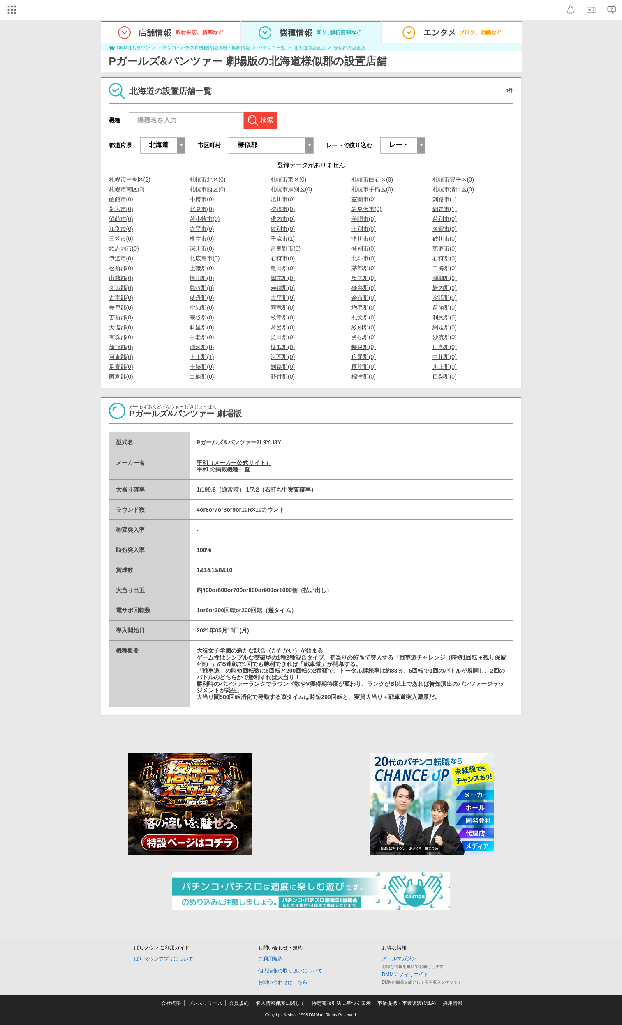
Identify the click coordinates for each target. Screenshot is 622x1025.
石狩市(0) (283, 258)
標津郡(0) (363, 376)
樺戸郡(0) (121, 307)
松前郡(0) (121, 268)
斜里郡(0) (202, 327)
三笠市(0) (121, 238)
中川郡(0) (444, 357)
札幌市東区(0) (288, 179)
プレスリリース (205, 1003)
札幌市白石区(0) (372, 179)
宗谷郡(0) (202, 317)
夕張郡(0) (444, 298)
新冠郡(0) (121, 347)
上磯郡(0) (202, 268)
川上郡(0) (444, 367)
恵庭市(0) (444, 248)
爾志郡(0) (283, 278)
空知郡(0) (202, 307)
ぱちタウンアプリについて (163, 959)
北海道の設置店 (310, 47)
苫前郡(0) (121, 317)
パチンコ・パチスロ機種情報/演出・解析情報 (204, 47)
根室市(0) (202, 238)
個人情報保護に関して (280, 1003)
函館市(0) (121, 199)
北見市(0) (202, 209)
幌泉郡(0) (363, 347)
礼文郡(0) (363, 317)
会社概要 (171, 1003)
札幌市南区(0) (127, 189)
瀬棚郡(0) (444, 278)
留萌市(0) (121, 219)
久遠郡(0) (121, 288)
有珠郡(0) (121, 337)
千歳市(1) (283, 238)
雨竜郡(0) (283, 307)
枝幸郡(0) (283, 317)
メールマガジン (399, 958)
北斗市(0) (363, 258)
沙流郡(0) (444, 337)
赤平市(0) (202, 229)
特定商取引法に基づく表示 (341, 1003)
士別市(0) (363, 229)
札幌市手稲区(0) (372, 189)
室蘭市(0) (363, 199)
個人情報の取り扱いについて (290, 971)
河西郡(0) (283, 357)
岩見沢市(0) (366, 209)
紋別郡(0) (363, 327)
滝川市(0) (363, 238)
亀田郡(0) (283, 268)
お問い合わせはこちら (283, 982)
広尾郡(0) (363, 357)
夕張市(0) (283, 209)
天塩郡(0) (121, 327)
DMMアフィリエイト (405, 974)
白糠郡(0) (202, 376)
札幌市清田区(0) (453, 189)
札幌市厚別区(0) (291, 189)
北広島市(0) (205, 258)
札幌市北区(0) (207, 179)
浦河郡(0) (202, 347)
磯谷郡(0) (363, 288)
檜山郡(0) (202, 278)
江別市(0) (121, 229)
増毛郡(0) (363, 307)
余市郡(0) (363, 298)
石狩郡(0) (444, 258)
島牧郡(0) (202, 288)
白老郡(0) (202, 337)
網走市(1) (444, 209)
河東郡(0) (121, 357)
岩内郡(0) (444, 288)
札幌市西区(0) (207, 189)
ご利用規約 (270, 959)
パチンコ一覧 (271, 47)
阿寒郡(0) (121, 376)
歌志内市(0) (124, 248)
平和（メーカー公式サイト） (234, 463)
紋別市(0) (283, 229)
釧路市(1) (444, 199)
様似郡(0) (283, 347)
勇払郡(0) (363, 337)
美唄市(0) (363, 219)
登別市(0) (363, 248)
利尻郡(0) (444, 317)
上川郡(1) (202, 357)
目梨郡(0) (444, 376)
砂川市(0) (444, 238)
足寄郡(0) (121, 367)
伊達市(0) (121, 258)
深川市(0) (202, 248)
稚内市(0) (283, 219)
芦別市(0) (444, 219)
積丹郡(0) (202, 298)
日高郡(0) (444, 347)
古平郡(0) (283, 298)
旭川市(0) (283, 199)
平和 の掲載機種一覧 (223, 469)
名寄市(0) (444, 229)
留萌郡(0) (444, 307)
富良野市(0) (286, 248)
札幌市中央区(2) (129, 179)
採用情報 (452, 1003)
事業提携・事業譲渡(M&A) (406, 1003)
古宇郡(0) (121, 298)
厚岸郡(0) (363, 367)
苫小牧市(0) (205, 219)
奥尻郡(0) (363, 278)
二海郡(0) (444, 268)
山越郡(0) (121, 278)
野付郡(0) (283, 376)
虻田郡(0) (283, 337)
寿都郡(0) (283, 288)
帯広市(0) (121, 209)
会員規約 (239, 1003)
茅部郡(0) (363, 268)
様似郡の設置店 (349, 47)
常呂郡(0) (283, 327)
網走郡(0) (444, 327)
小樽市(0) (202, 199)
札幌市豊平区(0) (453, 179)
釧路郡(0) (283, 367)
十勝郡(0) (202, 367)
